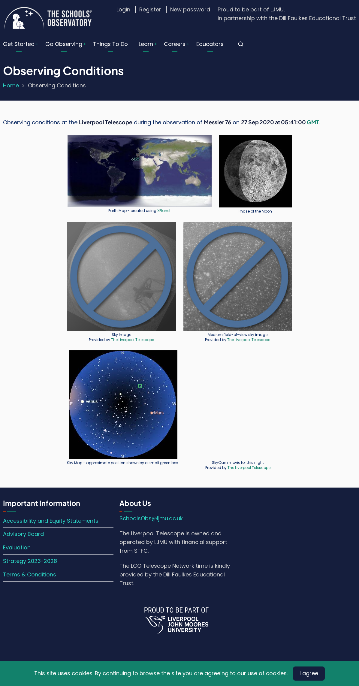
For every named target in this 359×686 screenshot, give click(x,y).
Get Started (19, 44)
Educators (210, 44)
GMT (313, 122)
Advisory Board (23, 534)
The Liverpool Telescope (132, 339)
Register (150, 9)
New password (190, 9)
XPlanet (163, 210)
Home (11, 85)
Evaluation (17, 547)
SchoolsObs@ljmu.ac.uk (151, 518)
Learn (146, 44)
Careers (175, 44)
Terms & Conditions (29, 574)
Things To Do (110, 44)
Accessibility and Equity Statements (50, 520)
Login (123, 9)
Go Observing (63, 44)
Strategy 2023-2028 (30, 561)
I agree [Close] (309, 673)
